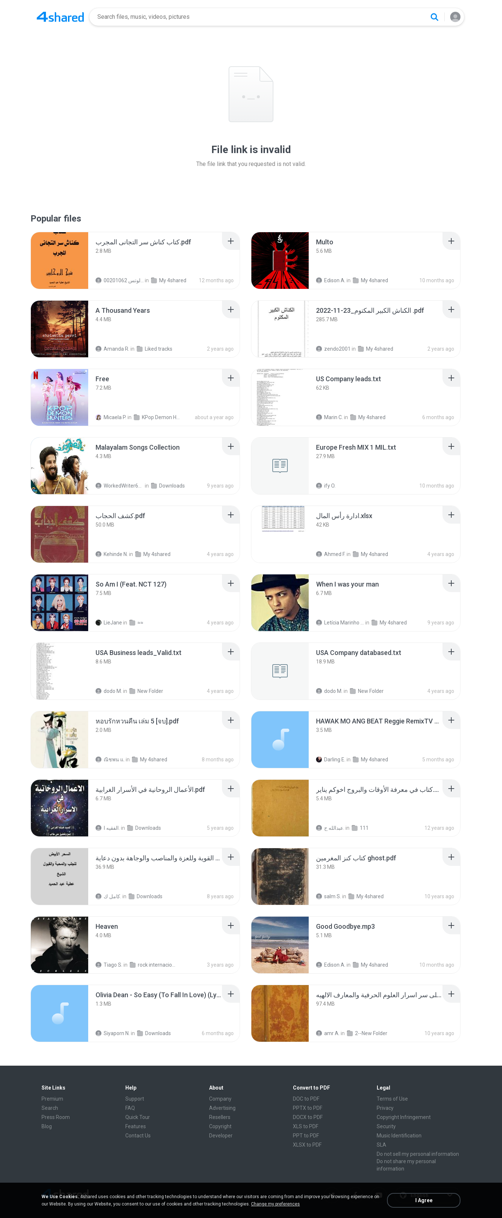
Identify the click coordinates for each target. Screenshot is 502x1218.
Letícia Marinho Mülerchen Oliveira (340, 623)
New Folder (146, 691)
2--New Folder (367, 1033)
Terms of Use (392, 1099)
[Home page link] (60, 17)
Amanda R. (112, 349)
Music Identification (399, 1136)
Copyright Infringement (404, 1117)
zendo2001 (333, 349)
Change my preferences (275, 1204)
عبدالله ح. (330, 828)
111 (360, 828)
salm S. (328, 896)
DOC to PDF (306, 1099)
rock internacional (154, 965)
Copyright (220, 1126)
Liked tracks (154, 349)
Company (220, 1099)
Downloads (168, 486)
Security (386, 1126)
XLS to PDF (305, 1126)
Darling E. (330, 759)
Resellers (219, 1117)
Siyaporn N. (113, 1033)
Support (134, 1099)
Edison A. (330, 280)
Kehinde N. (112, 554)
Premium (52, 1099)
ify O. (326, 486)
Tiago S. (109, 965)
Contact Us (138, 1136)
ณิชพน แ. (110, 759)
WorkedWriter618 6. (120, 486)
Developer (221, 1136)
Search (50, 1108)
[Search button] (434, 17)
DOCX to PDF (308, 1117)
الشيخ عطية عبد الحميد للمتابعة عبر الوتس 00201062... (120, 280)
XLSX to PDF (307, 1145)
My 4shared (168, 280)
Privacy (385, 1108)
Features (135, 1126)
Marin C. (329, 417)
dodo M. (109, 691)
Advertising (222, 1108)
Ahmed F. (330, 554)
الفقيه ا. (108, 828)
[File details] (59, 260)
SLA (381, 1145)
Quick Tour (137, 1117)
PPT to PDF (306, 1136)
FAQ (130, 1108)
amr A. (328, 1033)
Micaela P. (111, 417)
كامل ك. (108, 896)
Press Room (56, 1117)
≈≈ (136, 623)
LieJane (109, 623)
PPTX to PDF (307, 1108)
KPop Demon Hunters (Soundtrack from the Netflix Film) (158, 417)
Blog (47, 1126)
